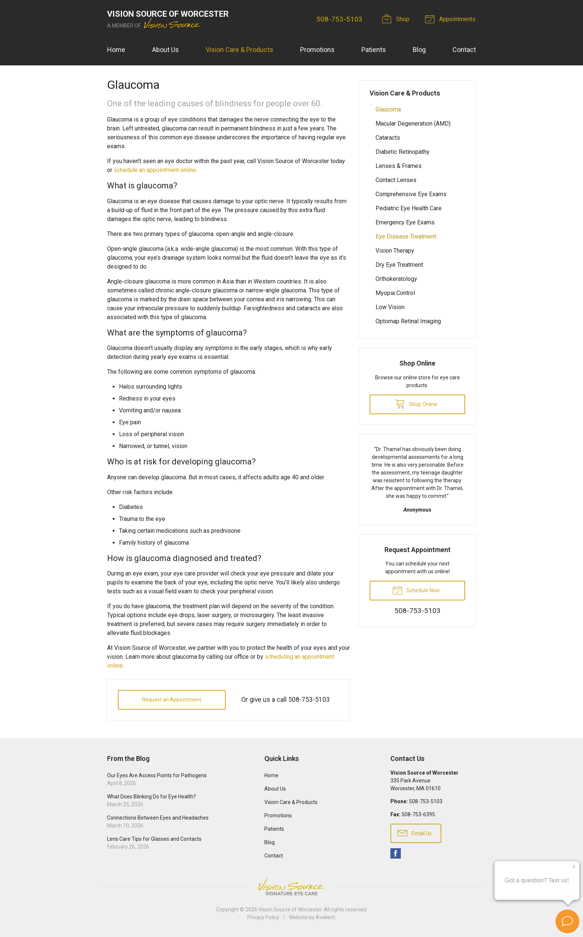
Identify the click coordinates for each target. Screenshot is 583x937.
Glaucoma (388, 109)
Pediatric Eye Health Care (409, 208)
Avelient (325, 917)
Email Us (414, 832)
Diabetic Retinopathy (402, 151)
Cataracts (388, 137)
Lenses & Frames (399, 165)
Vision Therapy (395, 250)
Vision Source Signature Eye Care (291, 886)
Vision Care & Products (239, 50)
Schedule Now (416, 590)
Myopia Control (395, 292)
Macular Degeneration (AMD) (413, 123)
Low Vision (390, 307)
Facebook (395, 853)
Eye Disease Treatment (406, 236)
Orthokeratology (396, 278)
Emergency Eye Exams (405, 222)
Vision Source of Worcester (290, 909)
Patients (373, 50)
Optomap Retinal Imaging (408, 321)
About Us (165, 50)
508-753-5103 (340, 19)
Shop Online (416, 403)
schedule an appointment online (155, 170)
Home (116, 50)
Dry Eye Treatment (399, 264)
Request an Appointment (171, 700)
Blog (419, 50)
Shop (397, 18)
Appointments (452, 18)
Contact (464, 50)
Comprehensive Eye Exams (411, 194)
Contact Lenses (396, 180)
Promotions (317, 50)
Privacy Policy (263, 917)
